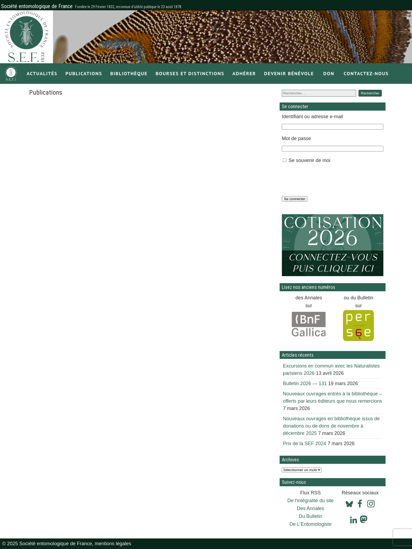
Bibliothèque (129, 73)
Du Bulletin (310, 516)
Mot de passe (296, 138)
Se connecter (294, 199)
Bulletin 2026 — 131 (305, 383)
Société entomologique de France (37, 6)
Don (328, 73)
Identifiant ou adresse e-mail (312, 116)
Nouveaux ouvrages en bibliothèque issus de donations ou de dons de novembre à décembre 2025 (331, 426)
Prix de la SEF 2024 (304, 443)
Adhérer (244, 73)
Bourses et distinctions (190, 73)
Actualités (42, 73)
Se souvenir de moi (309, 160)
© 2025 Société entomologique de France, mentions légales (66, 543)
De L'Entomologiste (310, 524)
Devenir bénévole (289, 73)
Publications (83, 73)
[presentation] (323, 179)
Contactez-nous (366, 73)
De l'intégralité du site (310, 500)
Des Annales (310, 508)
